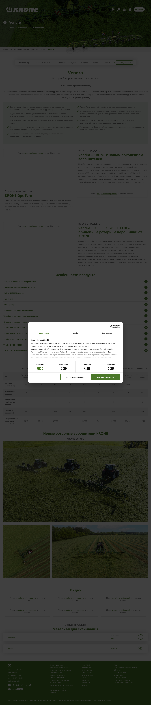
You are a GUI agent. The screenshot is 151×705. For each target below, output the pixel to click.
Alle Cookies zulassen (105, 377)
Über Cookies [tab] (107, 333)
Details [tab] (75, 333)
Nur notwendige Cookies (75, 377)
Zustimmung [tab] (44, 333)
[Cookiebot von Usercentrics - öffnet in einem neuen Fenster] (111, 326)
